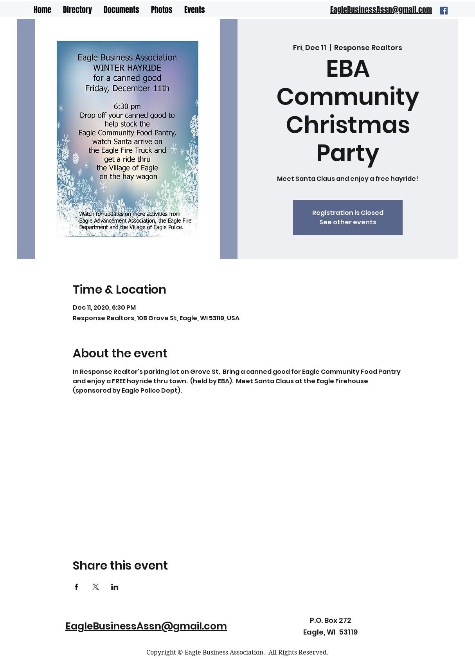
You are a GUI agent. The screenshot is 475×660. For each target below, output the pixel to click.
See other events (347, 222)
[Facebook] (444, 10)
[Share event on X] (95, 587)
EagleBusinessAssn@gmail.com (146, 626)
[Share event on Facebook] (76, 587)
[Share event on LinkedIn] (115, 587)
